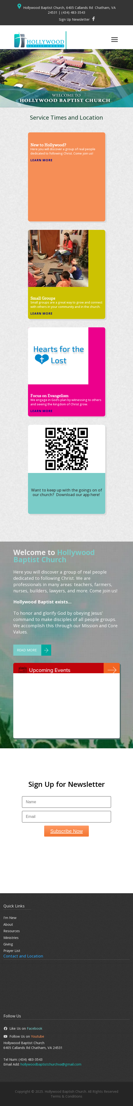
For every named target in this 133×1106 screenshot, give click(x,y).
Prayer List (11, 950)
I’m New (9, 917)
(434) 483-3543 (30, 1059)
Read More (27, 650)
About (8, 924)
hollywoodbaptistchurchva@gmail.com (51, 1064)
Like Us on (22, 1028)
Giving (8, 944)
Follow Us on (23, 1036)
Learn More (41, 160)
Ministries (11, 937)
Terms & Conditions (66, 1096)
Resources (11, 931)
